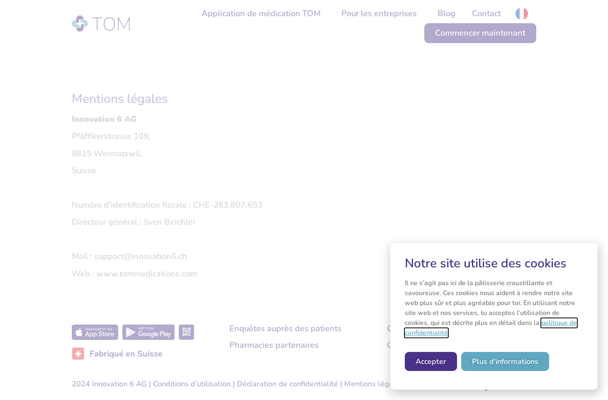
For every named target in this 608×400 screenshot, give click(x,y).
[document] (304, 200)
